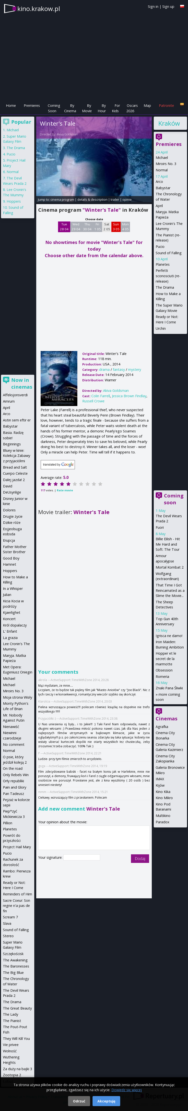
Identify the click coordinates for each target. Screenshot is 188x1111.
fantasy (119, 369)
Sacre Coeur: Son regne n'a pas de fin (16, 905)
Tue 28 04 (64, 226)
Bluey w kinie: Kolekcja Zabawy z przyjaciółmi (16, 455)
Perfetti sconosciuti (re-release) (168, 275)
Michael (162, 157)
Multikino (163, 815)
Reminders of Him (17, 894)
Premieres (32, 105)
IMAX (160, 779)
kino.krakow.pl (38, 8)
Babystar (163, 188)
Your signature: (50, 857)
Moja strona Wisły (17, 697)
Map (147, 105)
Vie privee (11, 1044)
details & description (92, 199)
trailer (115, 199)
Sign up (168, 6)
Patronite (166, 105)
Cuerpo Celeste (15, 473)
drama (104, 369)
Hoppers (14, 201)
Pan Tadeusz (13, 793)
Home (11, 105)
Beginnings (12, 444)
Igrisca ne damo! (169, 635)
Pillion (7, 823)
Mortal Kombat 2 (170, 567)
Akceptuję (106, 1101)
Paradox (162, 822)
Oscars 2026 (132, 108)
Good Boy (11, 558)
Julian (7, 594)
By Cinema (70, 108)
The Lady (10, 1014)
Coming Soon (54, 108)
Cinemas (166, 718)
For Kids (116, 108)
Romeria (162, 676)
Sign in (153, 6)
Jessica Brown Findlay (129, 396)
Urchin (161, 328)
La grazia (10, 637)
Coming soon (174, 499)
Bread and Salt (15, 467)
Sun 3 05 (116, 226)
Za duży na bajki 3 (17, 1069)
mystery (134, 369)
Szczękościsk (13, 953)
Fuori (160, 527)
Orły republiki (13, 781)
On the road (13, 768)
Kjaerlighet (11, 612)
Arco (159, 181)
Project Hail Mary (17, 847)
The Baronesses (16, 966)
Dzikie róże (12, 522)
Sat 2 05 (107, 226)
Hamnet (9, 564)
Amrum (9, 401)
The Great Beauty (17, 1008)
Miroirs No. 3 (166, 163)
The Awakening (15, 960)
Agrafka (162, 726)
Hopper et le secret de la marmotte (166, 658)
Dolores (9, 510)
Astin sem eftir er (17, 420)
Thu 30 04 (87, 226)
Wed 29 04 (76, 226)
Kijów (160, 785)
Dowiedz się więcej (126, 1090)
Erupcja (9, 540)
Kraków (169, 123)
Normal (162, 170)
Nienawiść (11, 726)
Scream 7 (10, 917)
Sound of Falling (169, 253)
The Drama (165, 287)
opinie (127, 199)
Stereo (8, 936)
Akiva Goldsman (67, 134)
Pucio (160, 246)
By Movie (87, 108)
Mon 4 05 (125, 226)
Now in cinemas (21, 383)
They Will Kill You (16, 1038)
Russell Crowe (93, 401)
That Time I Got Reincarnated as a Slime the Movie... (170, 590)
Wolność (10, 1051)
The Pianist (12, 1020)
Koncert (9, 618)
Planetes (163, 264)
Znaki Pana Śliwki (169, 688)
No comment (13, 744)
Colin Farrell (100, 396)
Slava (7, 923)
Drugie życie (13, 516)
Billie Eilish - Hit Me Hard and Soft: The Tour (168, 544)
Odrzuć (79, 1101)
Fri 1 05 (97, 226)
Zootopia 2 (12, 1075)
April (159, 205)
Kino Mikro (164, 797)
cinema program (62, 199)
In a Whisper (13, 588)
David (7, 486)
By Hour (102, 108)
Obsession (164, 670)
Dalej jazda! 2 (14, 479)
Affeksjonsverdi (15, 395)
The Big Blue (13, 972)
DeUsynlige (12, 492)
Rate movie (65, 490)
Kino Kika (163, 791)
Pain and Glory (14, 787)
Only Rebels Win (16, 774)
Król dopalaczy (15, 625)
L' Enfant (10, 631)
